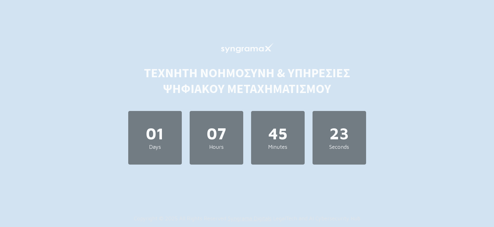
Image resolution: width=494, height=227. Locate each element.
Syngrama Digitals (250, 218)
